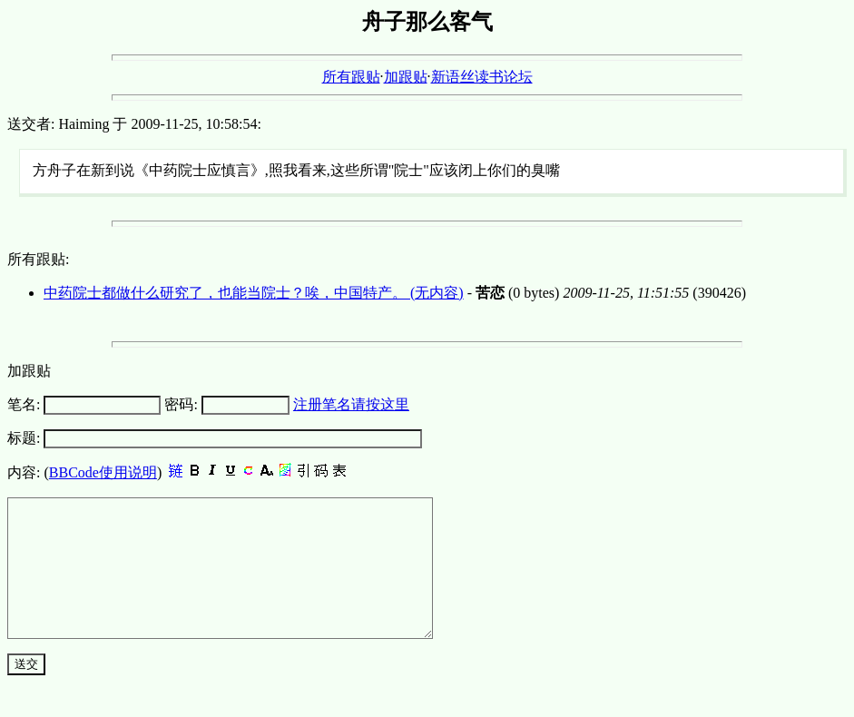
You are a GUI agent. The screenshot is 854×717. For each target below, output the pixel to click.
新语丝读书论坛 (482, 76)
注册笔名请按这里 (351, 404)
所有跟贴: (38, 259)
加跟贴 (405, 76)
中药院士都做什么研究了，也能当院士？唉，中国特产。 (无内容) (254, 292)
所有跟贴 (351, 76)
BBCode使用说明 (103, 472)
